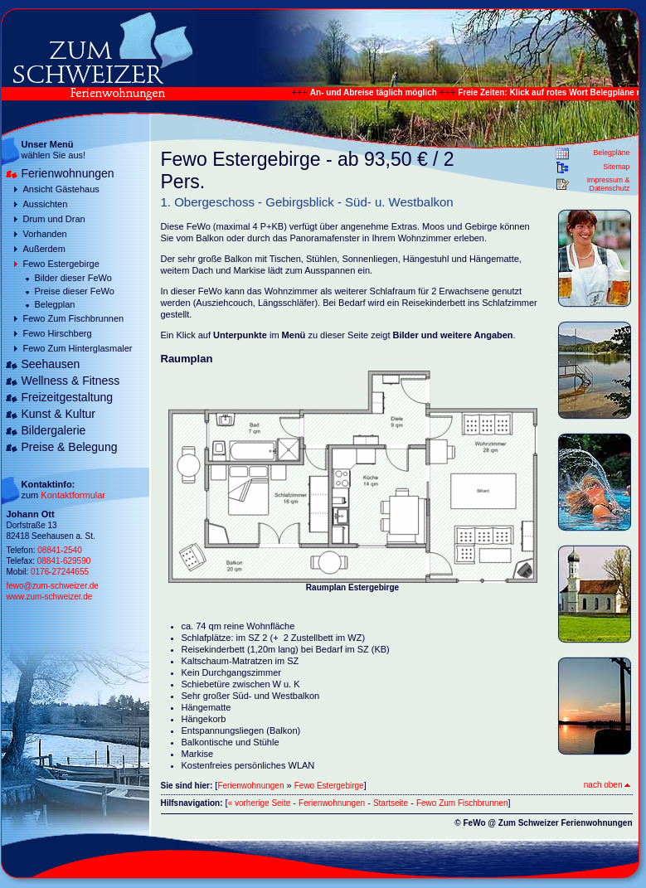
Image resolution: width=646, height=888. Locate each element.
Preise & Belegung (70, 447)
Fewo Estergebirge (61, 264)
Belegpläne (611, 152)
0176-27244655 (60, 571)
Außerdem (44, 249)
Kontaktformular (73, 495)
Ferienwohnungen (68, 173)
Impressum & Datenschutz (608, 184)
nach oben (607, 784)
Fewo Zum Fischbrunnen (73, 318)
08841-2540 (59, 550)
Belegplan (55, 304)
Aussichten (45, 204)
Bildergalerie (54, 430)
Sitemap (616, 167)
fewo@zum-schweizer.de (53, 585)
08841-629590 (64, 560)
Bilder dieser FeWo (73, 278)
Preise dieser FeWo (74, 291)
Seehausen (51, 364)
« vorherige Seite (259, 803)
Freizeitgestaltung (68, 397)
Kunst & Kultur (59, 413)
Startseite (390, 803)
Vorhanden (45, 234)
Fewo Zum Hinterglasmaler (78, 348)
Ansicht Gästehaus (61, 189)
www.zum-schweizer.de (50, 596)
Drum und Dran (54, 219)
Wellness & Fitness (71, 380)
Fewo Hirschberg (57, 333)
